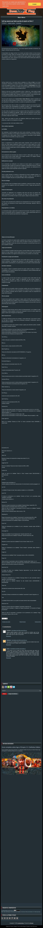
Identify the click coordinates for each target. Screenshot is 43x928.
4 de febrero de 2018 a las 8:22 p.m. (19, 640)
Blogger (31, 923)
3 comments (18, 23)
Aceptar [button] (34, 4)
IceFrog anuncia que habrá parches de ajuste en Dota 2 (17, 21)
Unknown (9, 640)
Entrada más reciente (6, 621)
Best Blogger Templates (25, 926)
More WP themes (34, 926)
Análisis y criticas (11, 23)
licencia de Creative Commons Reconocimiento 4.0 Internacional (26, 911)
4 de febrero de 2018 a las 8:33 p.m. (18, 648)
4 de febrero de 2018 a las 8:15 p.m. (19, 630)
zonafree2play (21, 923)
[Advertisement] (22, 70)
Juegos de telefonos (12, 693)
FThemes (11, 926)
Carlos (8, 648)
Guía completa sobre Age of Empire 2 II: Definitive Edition (21, 747)
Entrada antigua (38, 621)
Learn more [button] (5, 6)
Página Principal (22, 621)
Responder (8, 636)
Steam (4, 693)
